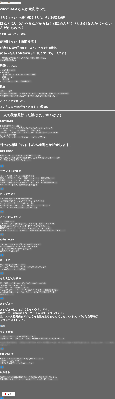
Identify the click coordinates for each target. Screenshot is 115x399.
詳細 (1, 166)
